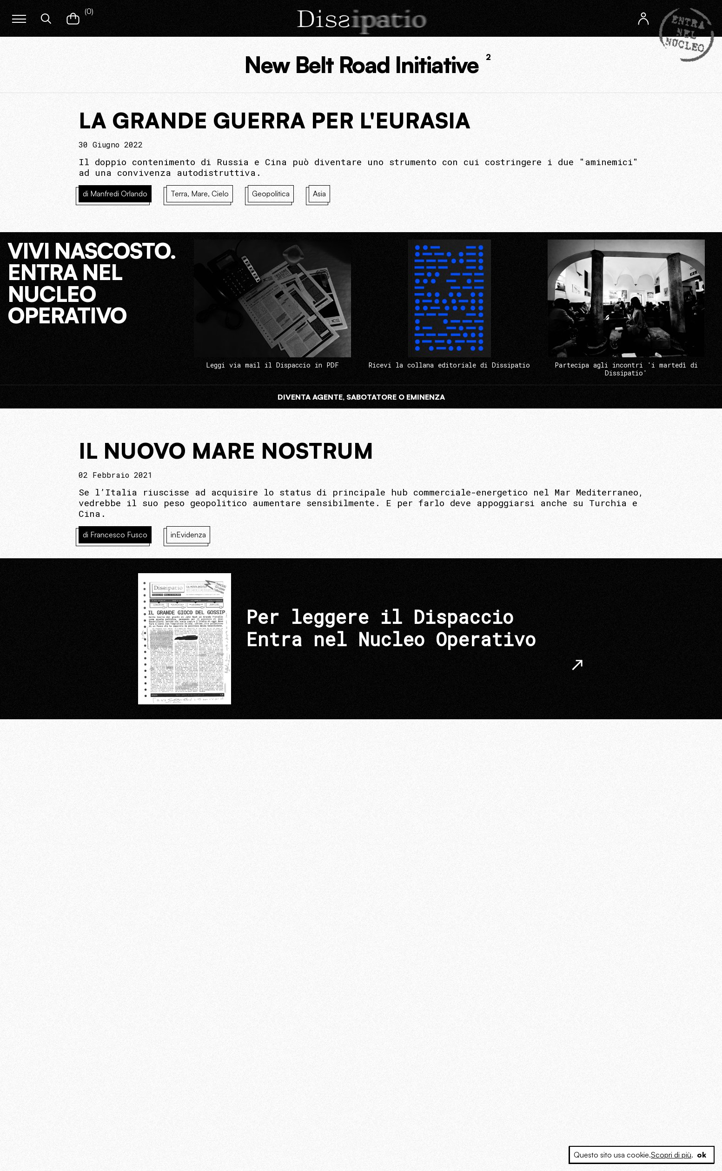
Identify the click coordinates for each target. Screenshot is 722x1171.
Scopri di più (671, 1155)
